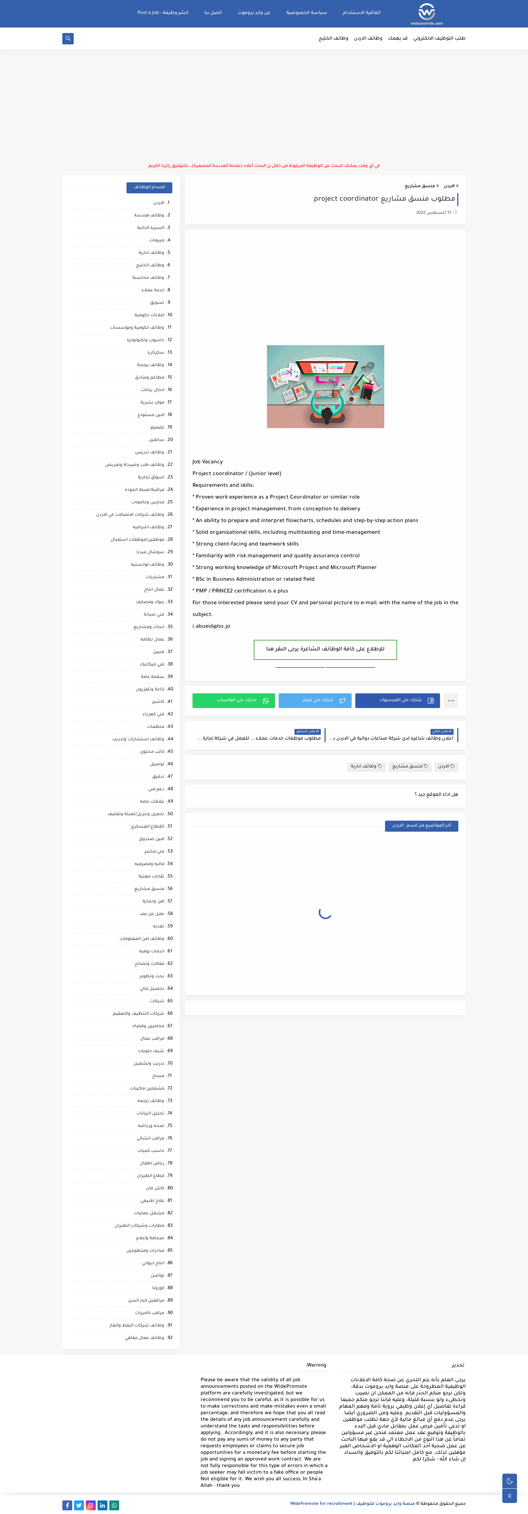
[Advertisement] (264, 106)
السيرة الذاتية (150, 228)
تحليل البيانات (150, 1114)
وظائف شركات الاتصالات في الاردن (130, 515)
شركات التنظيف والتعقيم (138, 1014)
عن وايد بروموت (254, 13)
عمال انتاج (154, 590)
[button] (397, 700)
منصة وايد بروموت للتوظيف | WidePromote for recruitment (352, 1504)
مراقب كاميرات (149, 1313)
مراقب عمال (152, 1039)
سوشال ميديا (150, 552)
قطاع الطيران (150, 1176)
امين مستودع (151, 415)
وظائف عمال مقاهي (144, 1338)
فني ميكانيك (152, 665)
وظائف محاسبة (148, 278)
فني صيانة (154, 615)
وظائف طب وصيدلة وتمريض (134, 465)
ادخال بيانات (152, 390)
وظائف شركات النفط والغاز (137, 1326)
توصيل (157, 764)
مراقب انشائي (150, 1139)
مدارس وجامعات (147, 502)
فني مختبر (154, 852)
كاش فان (155, 1188)
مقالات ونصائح (149, 964)
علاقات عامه (152, 802)
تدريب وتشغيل (148, 1064)
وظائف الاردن (368, 38)
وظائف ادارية (366, 766)
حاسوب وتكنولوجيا (145, 340)
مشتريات (155, 577)
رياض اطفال (152, 1163)
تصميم (157, 428)
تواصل (157, 1276)
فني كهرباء (153, 714)
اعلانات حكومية (149, 315)
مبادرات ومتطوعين (145, 1251)
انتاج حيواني (153, 1263)
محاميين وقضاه (148, 1026)
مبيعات (156, 240)
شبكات (157, 1001)
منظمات (155, 727)
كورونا (158, 1288)
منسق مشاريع (420, 186)
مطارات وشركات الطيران (139, 1226)
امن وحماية (153, 902)
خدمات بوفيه (151, 951)
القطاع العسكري (147, 827)
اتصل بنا (213, 13)
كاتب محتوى (152, 752)
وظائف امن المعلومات (142, 939)
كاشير (158, 702)
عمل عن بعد (152, 914)
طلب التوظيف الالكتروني (439, 38)
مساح (158, 1076)
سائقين (156, 440)
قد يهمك (398, 38)
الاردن (449, 186)
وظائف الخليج (333, 38)
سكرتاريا (155, 353)
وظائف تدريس (149, 452)
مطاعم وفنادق (149, 378)
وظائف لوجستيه (147, 565)
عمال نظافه (152, 640)
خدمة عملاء (153, 290)
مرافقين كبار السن (146, 1301)
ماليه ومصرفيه (149, 864)
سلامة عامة (152, 677)
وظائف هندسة (149, 216)
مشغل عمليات (149, 1213)
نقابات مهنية (151, 877)
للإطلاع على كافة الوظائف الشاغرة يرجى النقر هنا (325, 650)
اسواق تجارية (151, 477)
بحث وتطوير (152, 976)
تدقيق (158, 777)
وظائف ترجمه (151, 1101)
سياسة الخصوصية (306, 13)
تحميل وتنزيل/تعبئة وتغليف (135, 814)
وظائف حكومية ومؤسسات (137, 328)
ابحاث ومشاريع (148, 627)
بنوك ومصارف (150, 602)
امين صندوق (151, 839)
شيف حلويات (151, 1051)
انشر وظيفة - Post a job (163, 13)
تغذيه (158, 926)
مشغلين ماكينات (147, 1089)
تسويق (157, 303)
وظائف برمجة (150, 365)
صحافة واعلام (150, 1238)
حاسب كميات (151, 1151)
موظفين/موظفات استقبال (137, 540)
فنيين (158, 652)
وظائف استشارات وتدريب (138, 739)
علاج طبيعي (152, 1201)
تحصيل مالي (152, 989)
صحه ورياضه (151, 1126)
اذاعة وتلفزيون (150, 689)
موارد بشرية (152, 403)
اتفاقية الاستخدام (362, 13)
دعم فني (156, 789)
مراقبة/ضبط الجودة (144, 490)
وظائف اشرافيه (148, 527)
